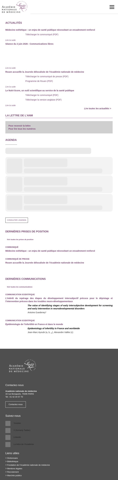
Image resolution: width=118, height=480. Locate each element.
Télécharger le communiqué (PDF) (41, 34)
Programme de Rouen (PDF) (39, 81)
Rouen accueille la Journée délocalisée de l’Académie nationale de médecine (44, 262)
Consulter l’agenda (16, 220)
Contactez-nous (16, 404)
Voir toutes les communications (19, 287)
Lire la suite (10, 40)
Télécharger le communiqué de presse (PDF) (46, 76)
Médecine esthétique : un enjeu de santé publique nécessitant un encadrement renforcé (50, 251)
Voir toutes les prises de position (20, 239)
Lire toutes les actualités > (97, 108)
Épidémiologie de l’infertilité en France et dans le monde (34, 324)
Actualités (13, 22)
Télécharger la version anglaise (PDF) (43, 99)
